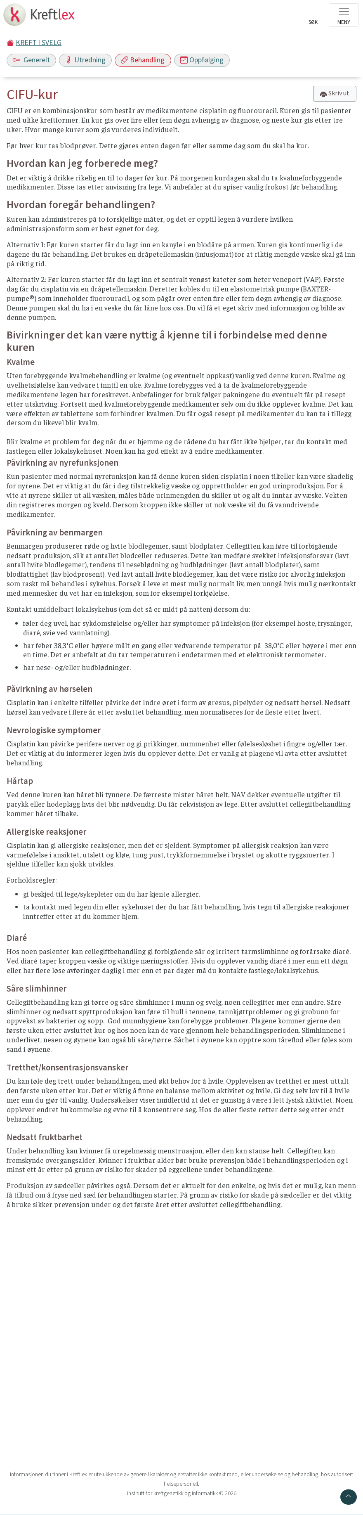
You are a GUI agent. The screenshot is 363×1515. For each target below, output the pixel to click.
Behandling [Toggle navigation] (143, 59)
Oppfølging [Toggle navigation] (202, 59)
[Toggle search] (313, 17)
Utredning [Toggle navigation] (85, 59)
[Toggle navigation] (344, 15)
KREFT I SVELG (38, 42)
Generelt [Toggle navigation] (31, 59)
